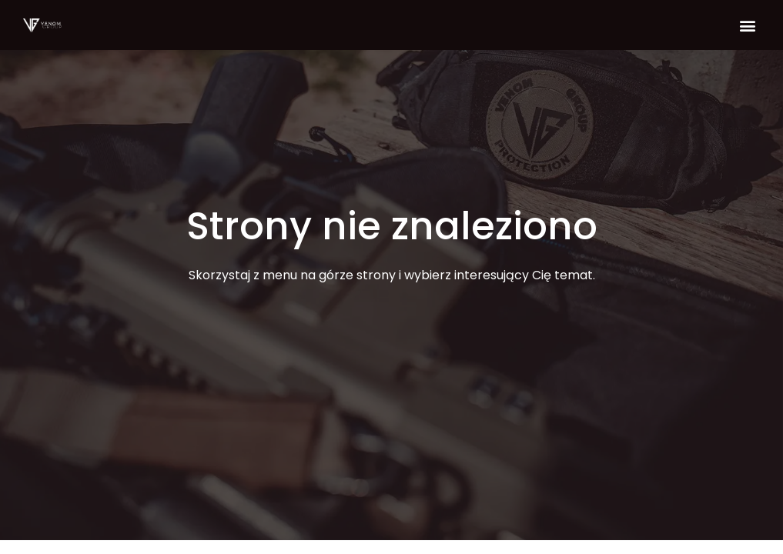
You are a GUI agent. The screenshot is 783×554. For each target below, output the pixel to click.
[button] (747, 25)
